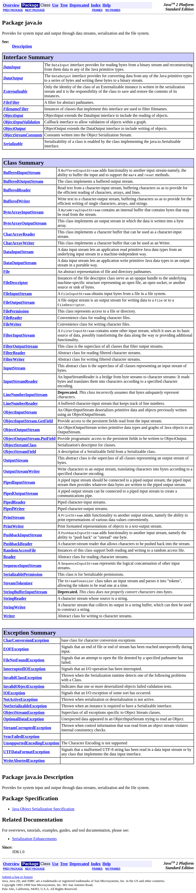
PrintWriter (13, 526)
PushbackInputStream (22, 535)
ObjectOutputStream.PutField (29, 438)
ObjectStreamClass (19, 445)
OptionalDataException (23, 719)
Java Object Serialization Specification (43, 809)
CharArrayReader (19, 234)
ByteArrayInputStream (23, 212)
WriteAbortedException (24, 760)
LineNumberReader (20, 403)
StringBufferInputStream (25, 592)
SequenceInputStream (22, 565)
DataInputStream (18, 252)
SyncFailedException (21, 736)
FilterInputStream (19, 335)
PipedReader (14, 502)
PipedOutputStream (20, 493)
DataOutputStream (19, 263)
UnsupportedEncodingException (31, 743)
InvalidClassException (22, 677)
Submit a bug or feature (17, 877)
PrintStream (14, 517)
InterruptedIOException (24, 669)
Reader (9, 557)
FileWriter (12, 324)
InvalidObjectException (23, 686)
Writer (9, 616)
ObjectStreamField (19, 451)
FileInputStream (17, 293)
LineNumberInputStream (25, 394)
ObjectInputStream (20, 412)
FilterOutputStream (20, 346)
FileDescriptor (15, 282)
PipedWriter (14, 509)
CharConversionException (26, 640)
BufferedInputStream (21, 172)
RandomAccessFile (19, 550)
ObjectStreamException (23, 712)
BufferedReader (17, 190)
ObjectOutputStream (21, 430)
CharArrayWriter (18, 243)
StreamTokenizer (18, 583)
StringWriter (14, 607)
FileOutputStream (19, 302)
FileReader (12, 318)
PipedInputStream (19, 482)
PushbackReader (17, 544)
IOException (14, 693)
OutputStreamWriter (21, 471)
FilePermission (16, 311)
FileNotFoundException (23, 660)
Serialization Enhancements (34, 839)
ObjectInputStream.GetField (28, 421)
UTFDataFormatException (26, 752)
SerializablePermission (22, 574)
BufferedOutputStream (23, 181)
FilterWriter (14, 359)
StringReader (14, 598)
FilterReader (14, 353)
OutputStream (15, 460)
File (6, 271)
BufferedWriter (16, 201)
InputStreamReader (20, 381)
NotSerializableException (25, 706)
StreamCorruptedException (27, 728)
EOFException (16, 649)
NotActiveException (20, 699)
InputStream (14, 368)
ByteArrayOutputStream (24, 223)
